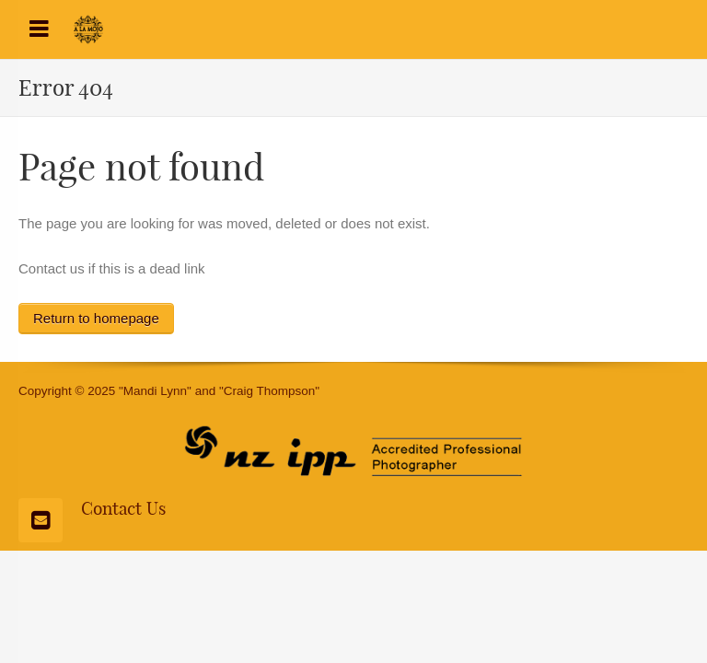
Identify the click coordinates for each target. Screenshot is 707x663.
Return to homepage (96, 318)
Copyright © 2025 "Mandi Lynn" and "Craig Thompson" (168, 391)
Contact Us (123, 508)
